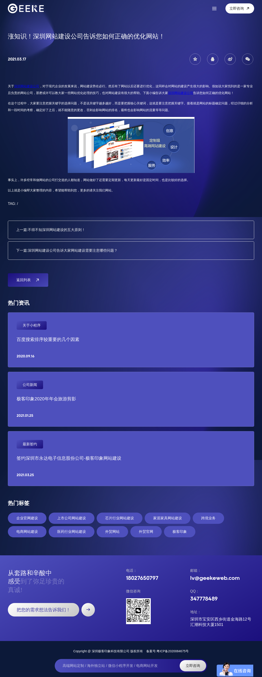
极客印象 (179, 532)
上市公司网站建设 (71, 518)
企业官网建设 (27, 518)
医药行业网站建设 (71, 532)
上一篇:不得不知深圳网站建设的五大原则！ (50, 230)
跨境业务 (208, 518)
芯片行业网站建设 (119, 518)
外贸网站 (112, 532)
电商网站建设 (27, 532)
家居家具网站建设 (167, 518)
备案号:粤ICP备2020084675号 (167, 651)
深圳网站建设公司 (26, 86)
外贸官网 (146, 532)
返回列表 (28, 280)
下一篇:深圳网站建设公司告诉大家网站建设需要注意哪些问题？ (67, 250)
